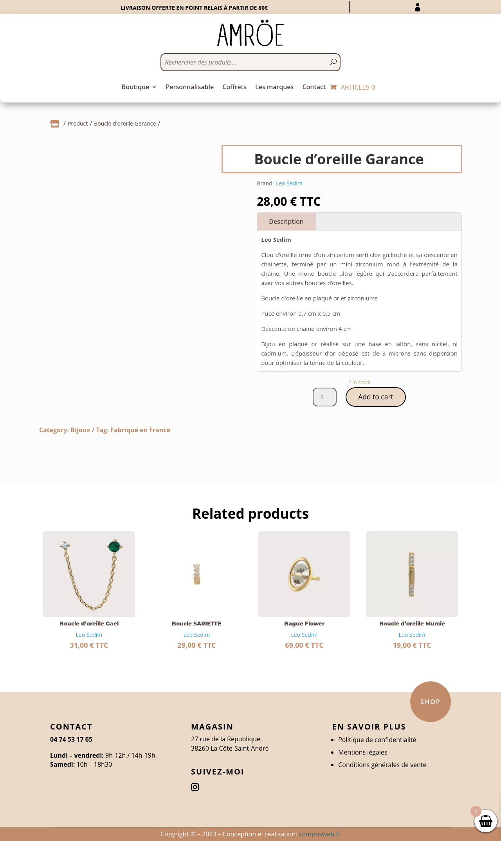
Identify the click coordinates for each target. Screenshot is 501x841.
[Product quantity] (324, 397)
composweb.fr (320, 834)
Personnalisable (190, 87)
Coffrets (234, 87)
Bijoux (80, 430)
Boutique (136, 87)
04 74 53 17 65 (71, 739)
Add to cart (376, 397)
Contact (314, 87)
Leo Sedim (289, 183)
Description (286, 221)
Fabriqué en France (140, 430)
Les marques (274, 87)
